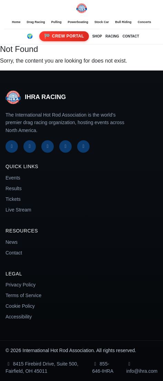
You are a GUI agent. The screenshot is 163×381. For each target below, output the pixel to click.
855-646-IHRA (102, 367)
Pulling (56, 22)
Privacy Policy (20, 284)
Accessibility (19, 316)
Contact (14, 252)
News (12, 242)
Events (13, 178)
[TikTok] (83, 146)
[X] (29, 146)
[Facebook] (12, 146)
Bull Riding (123, 22)
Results (14, 188)
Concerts (144, 22)
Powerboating (78, 22)
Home (16, 22)
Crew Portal (64, 36)
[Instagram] (47, 146)
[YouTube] (65, 146)
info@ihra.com (141, 368)
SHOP (97, 36)
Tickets (13, 199)
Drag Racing (36, 22)
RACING (112, 36)
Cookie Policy (20, 306)
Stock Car (101, 22)
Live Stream (18, 210)
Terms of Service (23, 295)
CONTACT (130, 36)
